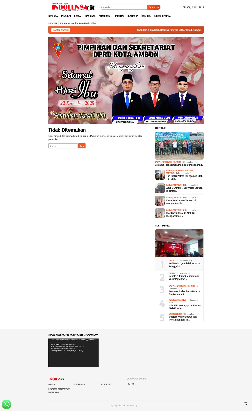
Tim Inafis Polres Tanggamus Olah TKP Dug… (184, 177)
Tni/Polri (160, 127)
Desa (175, 170)
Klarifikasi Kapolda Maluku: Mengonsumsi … (180, 215)
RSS (130, 384)
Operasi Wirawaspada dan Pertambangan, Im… (183, 318)
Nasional (182, 300)
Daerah (158, 162)
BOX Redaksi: (79, 384)
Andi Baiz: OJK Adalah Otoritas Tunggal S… (185, 265)
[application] (73, 352)
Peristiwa (189, 170)
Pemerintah (167, 162)
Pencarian (154, 7)
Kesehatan (173, 300)
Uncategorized (175, 314)
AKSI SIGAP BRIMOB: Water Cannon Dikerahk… (184, 189)
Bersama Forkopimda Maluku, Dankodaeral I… (179, 164)
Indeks (51, 384)
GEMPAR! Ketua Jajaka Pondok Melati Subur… (185, 307)
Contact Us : (105, 384)
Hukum (181, 170)
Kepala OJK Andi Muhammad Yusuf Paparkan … (184, 278)
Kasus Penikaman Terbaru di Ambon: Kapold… (181, 202)
